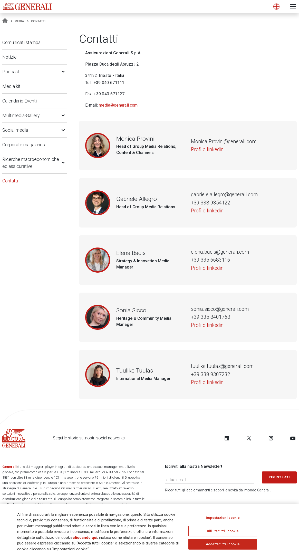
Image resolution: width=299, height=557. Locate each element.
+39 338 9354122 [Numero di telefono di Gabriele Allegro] (210, 203)
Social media (15, 130)
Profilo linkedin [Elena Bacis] (207, 268)
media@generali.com (118, 105)
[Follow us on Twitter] (249, 438)
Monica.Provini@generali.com (223, 142)
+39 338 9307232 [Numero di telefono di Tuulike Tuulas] (210, 374)
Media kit (11, 86)
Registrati (279, 477)
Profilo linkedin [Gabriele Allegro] (207, 211)
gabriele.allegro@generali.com (224, 195)
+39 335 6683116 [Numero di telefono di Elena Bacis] (210, 260)
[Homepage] (5, 21)
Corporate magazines (23, 144)
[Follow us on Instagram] (271, 438)
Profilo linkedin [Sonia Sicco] (207, 325)
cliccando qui (85, 540)
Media (19, 21)
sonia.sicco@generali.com (220, 309)
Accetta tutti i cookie (223, 547)
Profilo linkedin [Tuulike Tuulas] (207, 382)
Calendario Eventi (19, 101)
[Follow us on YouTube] (293, 438)
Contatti (10, 180)
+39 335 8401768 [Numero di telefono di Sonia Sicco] (210, 317)
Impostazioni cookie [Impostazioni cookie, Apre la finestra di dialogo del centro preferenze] (222, 520)
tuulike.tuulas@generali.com (222, 366)
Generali (9, 467)
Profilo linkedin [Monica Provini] (207, 149)
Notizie (9, 57)
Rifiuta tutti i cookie (223, 533)
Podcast (10, 71)
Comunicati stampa (21, 42)
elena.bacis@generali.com (220, 252)
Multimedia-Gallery (21, 115)
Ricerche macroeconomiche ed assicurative (30, 163)
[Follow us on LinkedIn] (227, 438)
